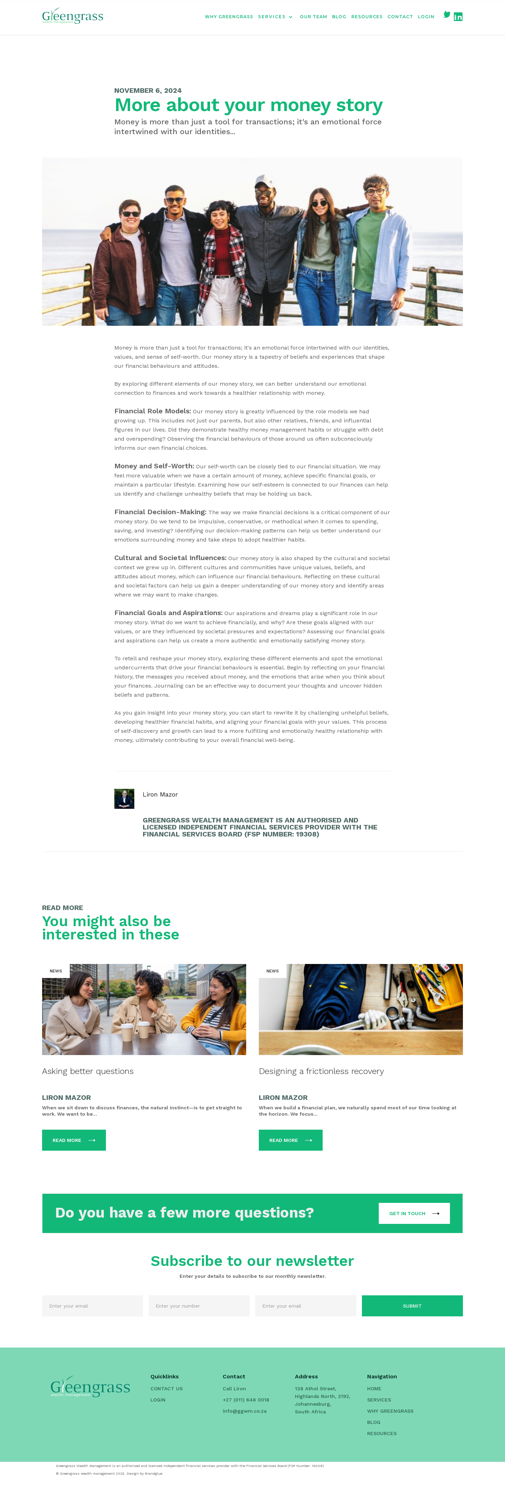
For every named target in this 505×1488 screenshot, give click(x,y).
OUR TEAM (313, 16)
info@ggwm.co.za (245, 1411)
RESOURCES (367, 16)
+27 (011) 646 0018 (246, 1400)
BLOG (339, 16)
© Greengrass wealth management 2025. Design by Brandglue (109, 1473)
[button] (279, 16)
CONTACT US (166, 1388)
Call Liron (234, 1388)
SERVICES (379, 1400)
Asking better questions (88, 1071)
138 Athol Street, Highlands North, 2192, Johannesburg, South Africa (322, 1400)
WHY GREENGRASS (229, 16)
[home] (72, 17)
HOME (374, 1388)
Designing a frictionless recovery (321, 1071)
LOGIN (426, 16)
